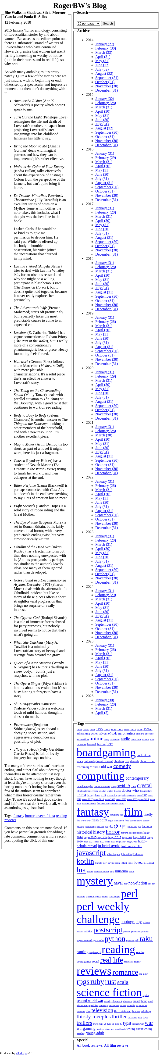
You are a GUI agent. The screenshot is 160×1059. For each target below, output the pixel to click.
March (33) (103, 52)
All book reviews (89, 1045)
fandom (114, 803)
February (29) (105, 158)
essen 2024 (144, 799)
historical (84, 832)
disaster (117, 791)
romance (125, 972)
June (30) (102, 120)
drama (81, 795)
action (94, 733)
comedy (122, 766)
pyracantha (98, 940)
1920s (79, 729)
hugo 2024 (121, 841)
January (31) (104, 153)
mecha (90, 871)
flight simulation (116, 820)
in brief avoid (109, 845)
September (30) (106, 132)
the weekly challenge (141, 1011)
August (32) (104, 73)
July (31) (102, 124)
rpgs (83, 981)
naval (118, 883)
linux (124, 862)
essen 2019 (110, 799)
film (133, 812)
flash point (99, 820)
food (127, 820)
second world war (90, 1001)
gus (139, 826)
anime (96, 738)
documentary (146, 791)
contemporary (137, 778)
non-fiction (137, 883)
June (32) (102, 65)
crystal (144, 785)
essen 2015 (142, 795)
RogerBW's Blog (80, 5)
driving (90, 795)
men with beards (101, 871)
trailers (84, 1023)
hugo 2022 (100, 841)
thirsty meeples (94, 1016)
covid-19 (123, 786)
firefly (148, 814)
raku (146, 938)
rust (110, 981)
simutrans (127, 1001)
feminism (114, 814)
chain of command (104, 761)
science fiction (109, 992)
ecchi (103, 795)
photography (131, 921)
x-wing (81, 1033)
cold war (106, 767)
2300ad (147, 729)
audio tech (136, 739)
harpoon (147, 826)
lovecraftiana (45, 816)
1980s (120, 729)
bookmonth (89, 761)
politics (88, 931)
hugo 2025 (132, 841)
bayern (101, 744)
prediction (136, 931)
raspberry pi (95, 952)
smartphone (140, 1001)
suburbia (131, 1005)
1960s (107, 729)
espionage (131, 795)
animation (83, 739)
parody (105, 896)
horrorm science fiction (131, 832)
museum (121, 871)
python (115, 938)
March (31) (103, 107)
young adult (95, 1033)
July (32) (102, 69)
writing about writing (140, 1028)
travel (96, 1024)
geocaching (90, 826)
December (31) (106, 90)
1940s (92, 729)
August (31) (104, 183)
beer (110, 744)
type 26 (102, 1024)
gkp (111, 826)
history (99, 832)
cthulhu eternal (84, 791)
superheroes (141, 1005)
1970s (114, 729)
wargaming (86, 1028)
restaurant (128, 961)
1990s (127, 729)
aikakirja (140, 733)
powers (126, 931)
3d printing (83, 733)
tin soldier (132, 1017)
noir (126, 883)
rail (137, 940)
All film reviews (116, 1045)
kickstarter (138, 854)
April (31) (102, 57)
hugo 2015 (90, 837)
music (131, 871)
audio (125, 739)
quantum (130, 940)
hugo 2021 (89, 841)
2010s (139, 729)
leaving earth (114, 863)
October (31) (104, 82)
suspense (81, 1011)
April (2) (101, 713)
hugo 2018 (127, 837)
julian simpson (113, 854)
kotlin (85, 861)
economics (112, 795)
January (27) (104, 44)
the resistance (122, 1011)
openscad (90, 896)
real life (111, 960)
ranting (83, 951)
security (108, 1001)
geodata (100, 826)
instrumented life (131, 846)
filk (121, 814)
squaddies (93, 1005)
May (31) (102, 61)
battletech (91, 744)
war (149, 1023)
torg (140, 1017)
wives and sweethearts (115, 1029)
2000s (133, 729)
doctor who (130, 790)
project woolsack (84, 940)
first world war (83, 820)
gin (106, 826)
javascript (91, 852)
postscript (107, 930)
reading (61, 816)
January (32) (104, 99)
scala (122, 982)
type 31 (110, 1024)
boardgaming (106, 752)
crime (133, 786)
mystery (95, 880)
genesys (80, 826)
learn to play (101, 863)
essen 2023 (132, 799)
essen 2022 (121, 799)
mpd (112, 871)
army (106, 739)
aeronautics (126, 733)
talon (88, 1011)
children (119, 761)
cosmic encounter (102, 786)
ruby (97, 981)
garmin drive (136, 820)
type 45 (118, 1024)
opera (98, 896)
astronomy (115, 739)
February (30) (105, 48)
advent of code (108, 733)
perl (129, 893)
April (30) (102, 111)
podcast (146, 922)
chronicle (134, 761)
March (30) (103, 435)
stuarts (123, 1005)
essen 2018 (98, 799)
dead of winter (106, 791)
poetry (80, 931)
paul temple (114, 896)
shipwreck (117, 1001)
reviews (10, 820)
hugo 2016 (102, 837)
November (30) (106, 86)
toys (145, 1017)
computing (100, 776)
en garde (122, 795)
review (137, 961)
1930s (86, 729)
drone (97, 795)
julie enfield (126, 854)
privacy (145, 931)
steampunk (114, 1005)
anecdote (149, 733)
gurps (120, 825)
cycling (95, 791)
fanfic (121, 803)
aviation (145, 739)
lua (81, 870)
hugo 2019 (139, 837)
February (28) (105, 103)
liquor (130, 863)
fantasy (18, 816)
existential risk (89, 803)
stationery (103, 1005)
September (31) (106, 78)
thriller (119, 1016)
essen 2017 (87, 799)
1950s (99, 729)
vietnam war (138, 1024)
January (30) (104, 700)
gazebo (146, 820)
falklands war (103, 803)
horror (30, 816)
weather (100, 1029)
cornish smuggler (85, 786)
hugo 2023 (110, 841)
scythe (146, 995)
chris (127, 761)
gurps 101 (132, 826)
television (102, 1010)
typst (127, 1023)
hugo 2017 (114, 837)
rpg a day (143, 974)
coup (113, 786)
